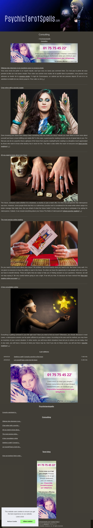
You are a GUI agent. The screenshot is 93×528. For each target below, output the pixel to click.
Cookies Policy (55, 522)
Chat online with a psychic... (10, 425)
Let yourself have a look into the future (25, 360)
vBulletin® (46, 524)
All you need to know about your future (14, 155)
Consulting (44, 41)
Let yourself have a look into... (11, 447)
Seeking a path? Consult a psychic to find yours (28, 356)
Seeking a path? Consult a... (11, 442)
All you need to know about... (11, 430)
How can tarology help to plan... (12, 455)
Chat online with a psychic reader (12, 88)
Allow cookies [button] (27, 521)
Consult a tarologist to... (9, 412)
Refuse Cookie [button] (12, 521)
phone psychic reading (71, 211)
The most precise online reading (12, 219)
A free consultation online (9, 287)
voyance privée (24, 76)
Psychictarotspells (44, 39)
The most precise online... (10, 434)
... (43, 79)
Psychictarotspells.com (44, 522)
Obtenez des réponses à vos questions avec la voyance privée (22, 68)
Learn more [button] (20, 516)
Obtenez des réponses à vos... (11, 421)
